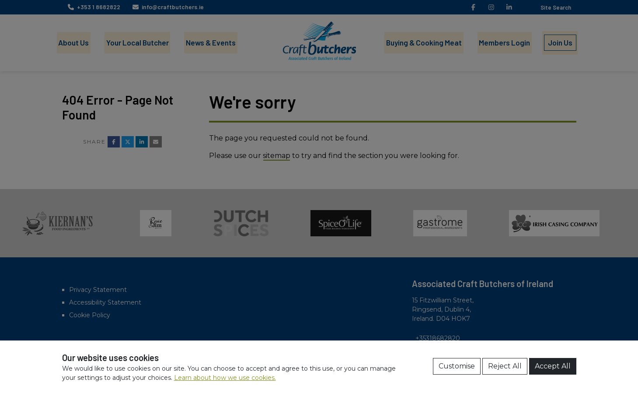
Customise (457, 366)
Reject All (505, 366)
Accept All (553, 366)
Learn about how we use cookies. (225, 378)
